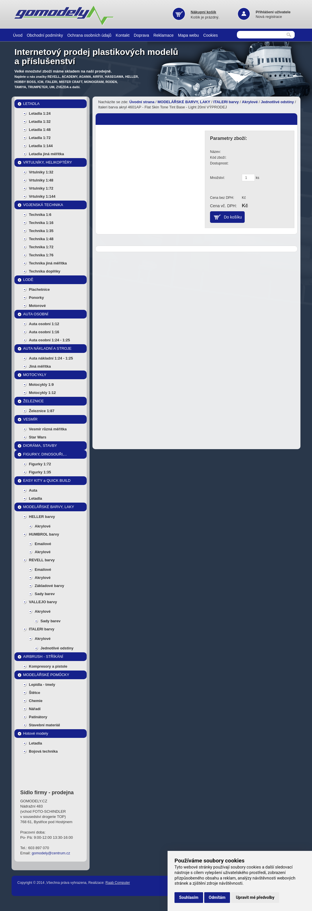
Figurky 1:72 (40, 464)
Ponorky (36, 297)
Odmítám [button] (217, 897)
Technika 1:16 (41, 223)
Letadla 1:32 (40, 121)
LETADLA (31, 103)
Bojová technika (43, 751)
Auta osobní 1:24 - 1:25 (49, 340)
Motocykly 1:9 (41, 384)
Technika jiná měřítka (48, 263)
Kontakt (122, 35)
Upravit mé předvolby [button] (255, 897)
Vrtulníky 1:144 (42, 196)
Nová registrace (269, 16)
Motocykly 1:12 (42, 392)
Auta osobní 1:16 (44, 332)
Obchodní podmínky (45, 35)
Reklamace (163, 35)
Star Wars (37, 437)
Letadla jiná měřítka (46, 154)
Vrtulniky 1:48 (41, 180)
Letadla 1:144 (41, 146)
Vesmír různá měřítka (48, 429)
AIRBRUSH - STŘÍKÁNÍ (43, 656)
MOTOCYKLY (34, 375)
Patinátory (38, 717)
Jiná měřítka (40, 366)
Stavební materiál (44, 725)
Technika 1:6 (40, 214)
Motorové (37, 305)
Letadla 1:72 (40, 138)
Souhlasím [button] (188, 897)
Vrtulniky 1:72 (41, 188)
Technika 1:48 (41, 239)
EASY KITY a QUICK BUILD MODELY (46, 481)
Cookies (210, 35)
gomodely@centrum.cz (51, 853)
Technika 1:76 (41, 255)
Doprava (141, 35)
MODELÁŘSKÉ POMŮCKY (46, 675)
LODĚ (28, 279)
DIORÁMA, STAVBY (40, 445)
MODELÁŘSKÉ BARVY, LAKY (48, 507)
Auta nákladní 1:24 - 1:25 (51, 358)
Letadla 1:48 (40, 129)
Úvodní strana (142, 102)
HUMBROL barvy (44, 534)
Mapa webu (188, 35)
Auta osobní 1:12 (44, 324)
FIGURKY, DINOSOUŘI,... (45, 454)
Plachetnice (39, 289)
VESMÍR (30, 419)
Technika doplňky (44, 271)
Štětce (34, 692)
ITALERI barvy (41, 629)
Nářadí (34, 709)
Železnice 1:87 (41, 411)
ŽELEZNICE (33, 401)
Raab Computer (117, 883)
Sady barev (45, 594)
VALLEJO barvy (43, 602)
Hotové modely (35, 733)
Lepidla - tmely (42, 684)
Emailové (43, 544)
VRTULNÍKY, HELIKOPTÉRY (47, 162)
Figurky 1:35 (40, 472)
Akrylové (43, 526)
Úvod (18, 35)
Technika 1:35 (41, 231)
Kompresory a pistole (48, 666)
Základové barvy (49, 586)
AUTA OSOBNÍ (35, 314)
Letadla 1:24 (40, 113)
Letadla (35, 498)
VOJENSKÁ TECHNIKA (43, 205)
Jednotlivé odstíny (56, 648)
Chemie (35, 701)
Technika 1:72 (41, 247)
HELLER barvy (42, 516)
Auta (33, 490)
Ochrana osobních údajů (89, 35)
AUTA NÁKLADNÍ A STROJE (47, 348)
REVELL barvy (42, 560)
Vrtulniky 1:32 (41, 172)
